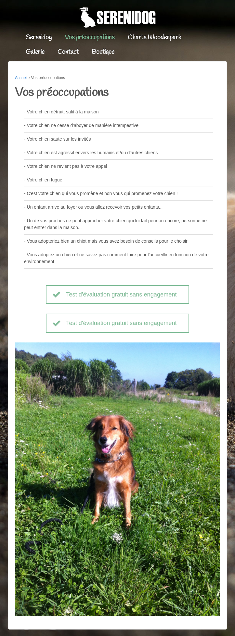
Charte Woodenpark (154, 37)
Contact (68, 52)
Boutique (103, 52)
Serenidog (39, 37)
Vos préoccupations (90, 37)
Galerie (35, 52)
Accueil (21, 77)
